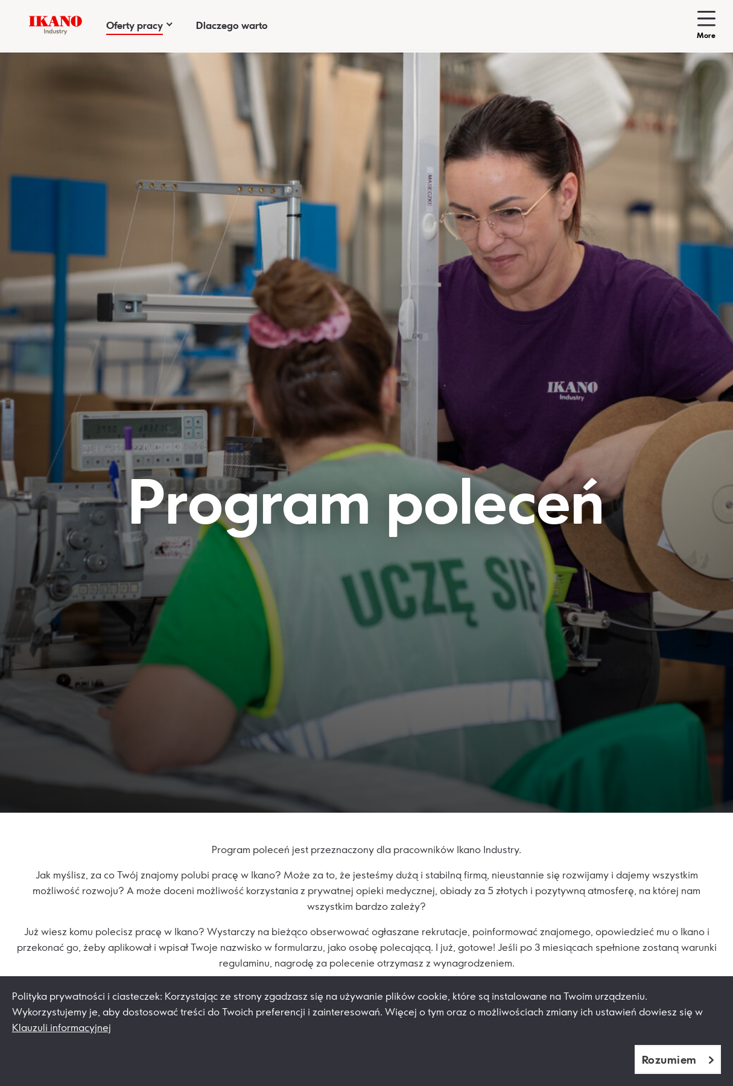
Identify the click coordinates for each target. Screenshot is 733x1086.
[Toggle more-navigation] (706, 25)
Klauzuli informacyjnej (61, 1027)
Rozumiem (669, 1059)
